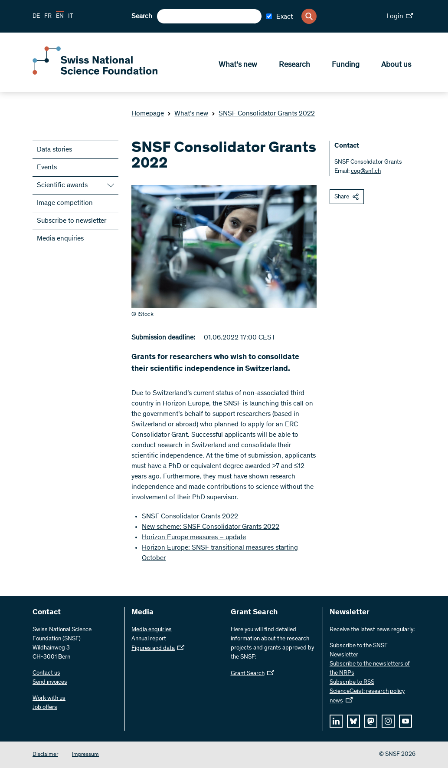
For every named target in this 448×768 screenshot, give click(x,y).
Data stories (54, 149)
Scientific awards (62, 185)
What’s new (238, 65)
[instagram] (388, 721)
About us (396, 65)
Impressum (85, 755)
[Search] (309, 16)
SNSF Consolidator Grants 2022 (263, 113)
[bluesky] (353, 721)
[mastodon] (370, 721)
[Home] (95, 72)
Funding (346, 65)
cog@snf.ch (366, 171)
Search (141, 16)
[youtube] (405, 721)
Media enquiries (60, 238)
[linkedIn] (336, 721)
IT (70, 16)
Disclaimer (45, 755)
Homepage (147, 113)
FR (48, 16)
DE (36, 16)
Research (294, 65)
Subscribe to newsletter (71, 221)
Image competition (65, 203)
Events (47, 167)
